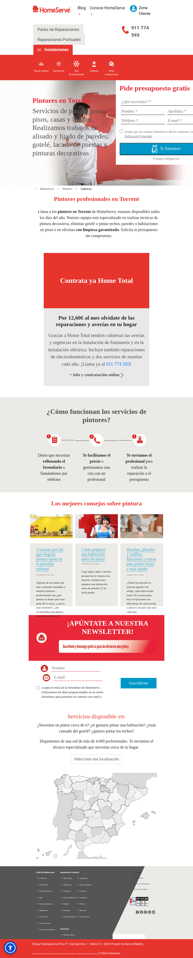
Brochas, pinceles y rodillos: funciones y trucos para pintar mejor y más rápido (141, 559)
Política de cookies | (63, 953)
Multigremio (42, 910)
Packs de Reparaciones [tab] (58, 29)
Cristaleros (82, 897)
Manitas (65, 904)
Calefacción (66, 885)
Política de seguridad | (77, 953)
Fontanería (42, 878)
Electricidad (42, 885)
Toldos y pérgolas (84, 885)
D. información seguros (46, 929)
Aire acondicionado (45, 904)
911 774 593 (140, 31)
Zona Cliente (138, 878)
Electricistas (66, 878)
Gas (39, 897)
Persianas (65, 910)
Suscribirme (138, 683)
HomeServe (47, 189)
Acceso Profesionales (141, 884)
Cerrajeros (82, 891)
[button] (10, 947)
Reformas (81, 910)
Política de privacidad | (48, 953)
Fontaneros (66, 891)
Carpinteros (82, 878)
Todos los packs (44, 923)
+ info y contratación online (97, 374)
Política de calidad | (92, 953)
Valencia (85, 189)
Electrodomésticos (44, 891)
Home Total (42, 917)
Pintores (67, 189)
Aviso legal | (36, 953)
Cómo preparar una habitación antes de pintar (93, 554)
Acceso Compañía (140, 889)
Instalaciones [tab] (56, 49)
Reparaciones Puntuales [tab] (59, 39)
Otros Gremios (83, 917)
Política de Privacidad (138, 136)
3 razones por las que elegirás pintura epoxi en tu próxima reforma (49, 559)
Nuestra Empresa (68, 935)
